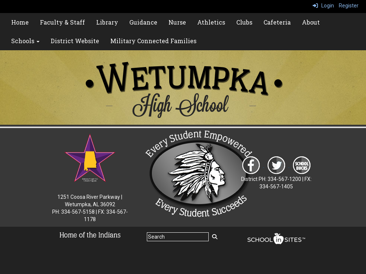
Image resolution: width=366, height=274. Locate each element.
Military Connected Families (153, 41)
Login (323, 6)
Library (107, 22)
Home (20, 22)
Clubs (244, 22)
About (311, 22)
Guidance (143, 22)
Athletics (211, 22)
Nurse (177, 22)
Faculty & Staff (62, 22)
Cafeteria (277, 22)
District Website (75, 41)
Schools (25, 41)
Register (349, 6)
